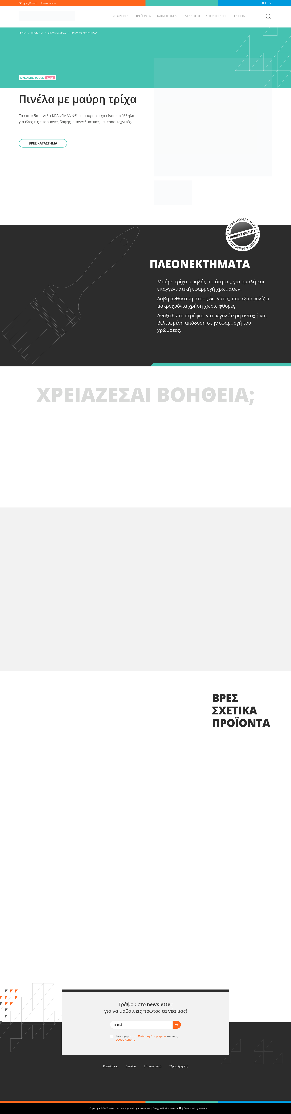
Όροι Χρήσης (179, 1066)
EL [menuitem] (266, 3)
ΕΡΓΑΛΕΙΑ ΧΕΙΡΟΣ (57, 32)
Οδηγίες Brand (28, 3)
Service (131, 1066)
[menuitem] (268, 3)
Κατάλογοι (110, 1066)
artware (203, 1108)
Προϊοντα (37, 32)
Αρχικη (22, 32)
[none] (268, 3)
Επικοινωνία (48, 3)
